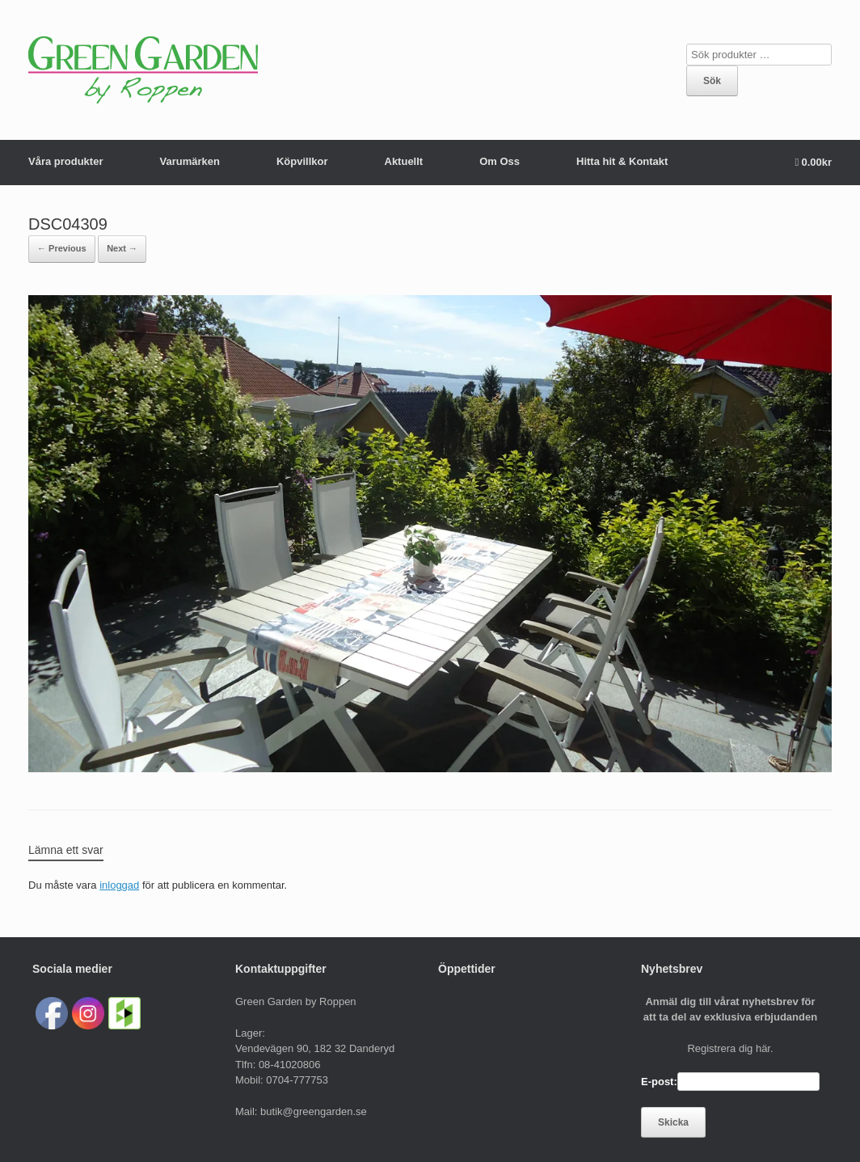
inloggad (119, 885)
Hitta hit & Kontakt (622, 161)
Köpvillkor (302, 161)
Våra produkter (65, 161)
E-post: (659, 1081)
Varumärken (189, 161)
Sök (712, 81)
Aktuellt (404, 161)
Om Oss (499, 161)
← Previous (61, 248)
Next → (122, 248)
